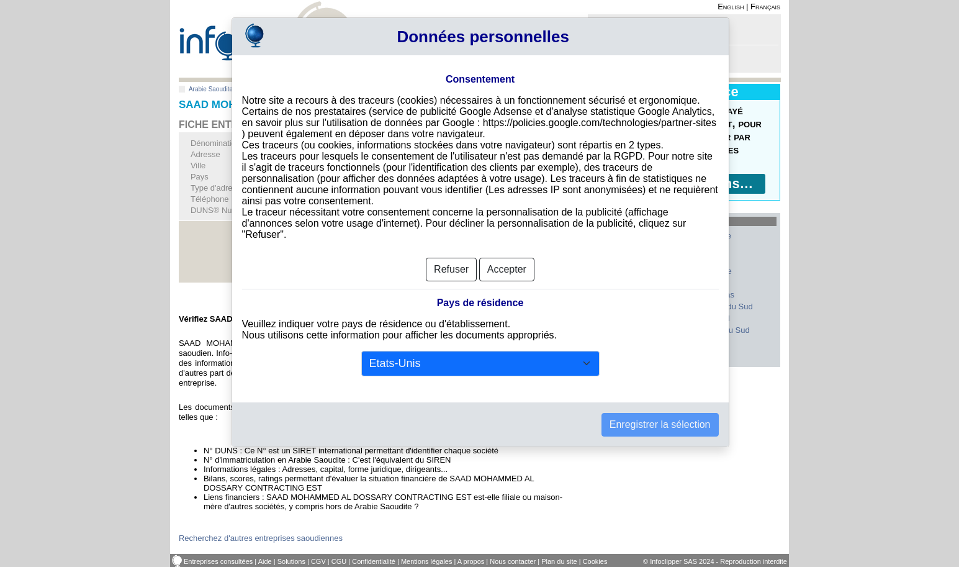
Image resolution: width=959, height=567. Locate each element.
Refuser (451, 269)
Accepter (506, 269)
